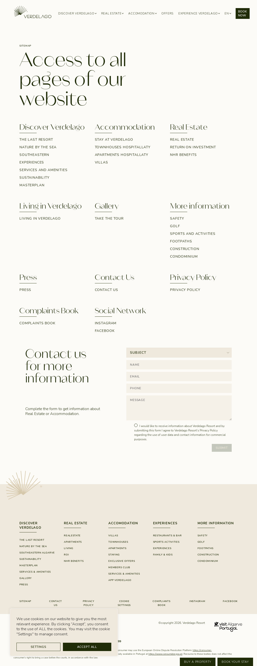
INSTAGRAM (197, 601)
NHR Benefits (183, 154)
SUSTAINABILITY (34, 177)
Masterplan (31, 185)
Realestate (72, 535)
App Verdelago (119, 580)
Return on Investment (193, 147)
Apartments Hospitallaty (121, 154)
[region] (64, 632)
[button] (227, 13)
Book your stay (235, 662)
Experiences (31, 162)
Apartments (73, 542)
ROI (66, 554)
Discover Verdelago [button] (76, 13)
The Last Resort (36, 139)
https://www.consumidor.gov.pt (165, 654)
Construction (184, 249)
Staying (113, 554)
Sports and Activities (192, 233)
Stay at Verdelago (114, 139)
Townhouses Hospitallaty (122, 147)
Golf (175, 226)
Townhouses (118, 542)
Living (68, 548)
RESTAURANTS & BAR (167, 535)
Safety (177, 218)
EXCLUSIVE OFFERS (121, 561)
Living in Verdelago (40, 218)
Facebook (105, 330)
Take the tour (109, 218)
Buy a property (197, 662)
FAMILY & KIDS (163, 554)
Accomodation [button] (141, 13)
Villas (101, 162)
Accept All (87, 647)
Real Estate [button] (111, 13)
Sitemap (25, 601)
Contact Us (106, 290)
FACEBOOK (230, 601)
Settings (38, 647)
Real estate (182, 139)
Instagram (106, 323)
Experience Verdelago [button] (198, 13)
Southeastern (34, 154)
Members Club (119, 567)
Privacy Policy (185, 290)
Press (25, 290)
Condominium (184, 256)
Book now (242, 13)
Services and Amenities (43, 170)
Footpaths (181, 241)
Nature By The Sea (33, 546)
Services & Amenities (35, 572)
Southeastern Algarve (37, 552)
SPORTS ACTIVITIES (166, 542)
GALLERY (25, 578)
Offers (167, 13)
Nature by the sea (38, 147)
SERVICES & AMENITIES (124, 574)
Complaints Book (37, 323)
